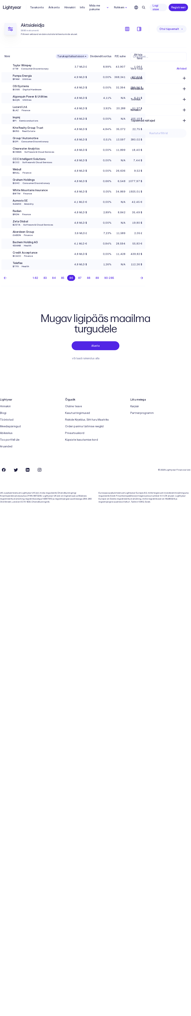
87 (80, 278)
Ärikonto (54, 7)
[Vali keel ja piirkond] (136, 7)
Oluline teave (73, 406)
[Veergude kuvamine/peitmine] (127, 29)
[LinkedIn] (27, 470)
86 (71, 278)
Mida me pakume (99, 7)
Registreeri (178, 7)
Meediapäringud (10, 426)
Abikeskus (6, 433)
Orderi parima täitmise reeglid (84, 426)
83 (45, 278)
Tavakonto (37, 7)
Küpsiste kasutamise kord (81, 439)
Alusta (95, 345)
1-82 (35, 278)
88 (88, 278)
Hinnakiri (70, 7)
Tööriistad (6, 419)
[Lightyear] (12, 7)
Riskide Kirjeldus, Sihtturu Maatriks (87, 419)
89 (97, 278)
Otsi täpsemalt (171, 29)
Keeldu (169, 1011)
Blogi (3, 413)
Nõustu (184, 1011)
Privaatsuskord (74, 433)
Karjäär (134, 406)
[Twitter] (15, 470)
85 (62, 278)
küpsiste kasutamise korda (125, 1011)
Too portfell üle (9, 439)
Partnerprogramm (142, 413)
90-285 (109, 278)
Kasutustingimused (77, 413)
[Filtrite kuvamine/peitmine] (139, 29)
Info (82, 7)
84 (54, 278)
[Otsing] (143, 7)
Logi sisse (156, 7)
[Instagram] (39, 470)
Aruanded (6, 446)
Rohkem (121, 7)
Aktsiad (182, 68)
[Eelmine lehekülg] (5, 278)
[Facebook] (3, 470)
